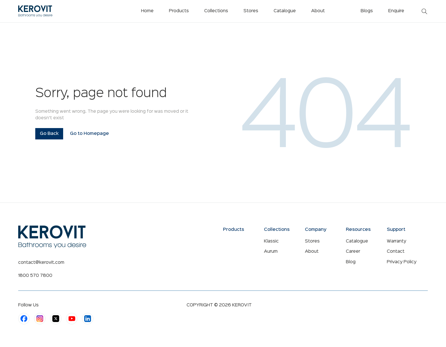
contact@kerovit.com (41, 263)
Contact (395, 252)
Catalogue (357, 241)
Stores (312, 241)
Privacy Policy (401, 262)
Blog (351, 262)
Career (353, 252)
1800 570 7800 (35, 276)
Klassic (271, 241)
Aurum (271, 252)
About (312, 252)
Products (179, 11)
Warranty (396, 241)
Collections (216, 11)
